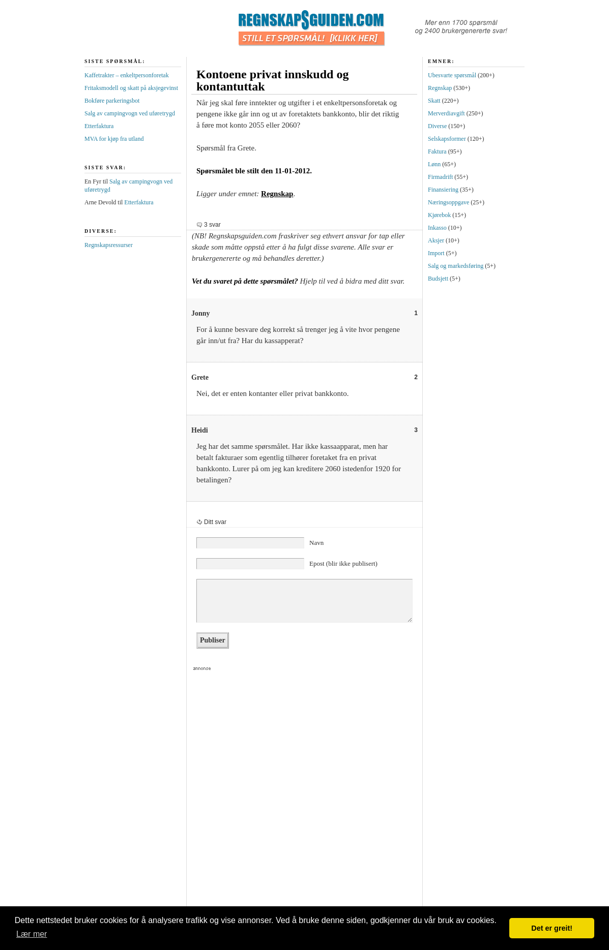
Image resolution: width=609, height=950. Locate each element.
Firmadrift (440, 176)
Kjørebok (439, 215)
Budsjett (438, 278)
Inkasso (437, 227)
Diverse (437, 126)
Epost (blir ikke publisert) (343, 563)
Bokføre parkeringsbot (111, 100)
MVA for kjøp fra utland (113, 138)
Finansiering (443, 189)
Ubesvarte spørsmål (452, 75)
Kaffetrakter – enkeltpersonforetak (126, 75)
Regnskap (277, 194)
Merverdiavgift (446, 113)
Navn (316, 542)
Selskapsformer (447, 138)
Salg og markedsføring (455, 265)
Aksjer (436, 240)
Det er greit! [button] (551, 928)
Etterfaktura (98, 126)
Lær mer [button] (31, 934)
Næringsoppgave (448, 202)
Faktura (437, 151)
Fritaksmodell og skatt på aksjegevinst (131, 87)
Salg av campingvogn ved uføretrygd (129, 113)
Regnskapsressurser (108, 245)
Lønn (434, 164)
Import (436, 253)
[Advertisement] (192, 795)
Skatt (434, 100)
